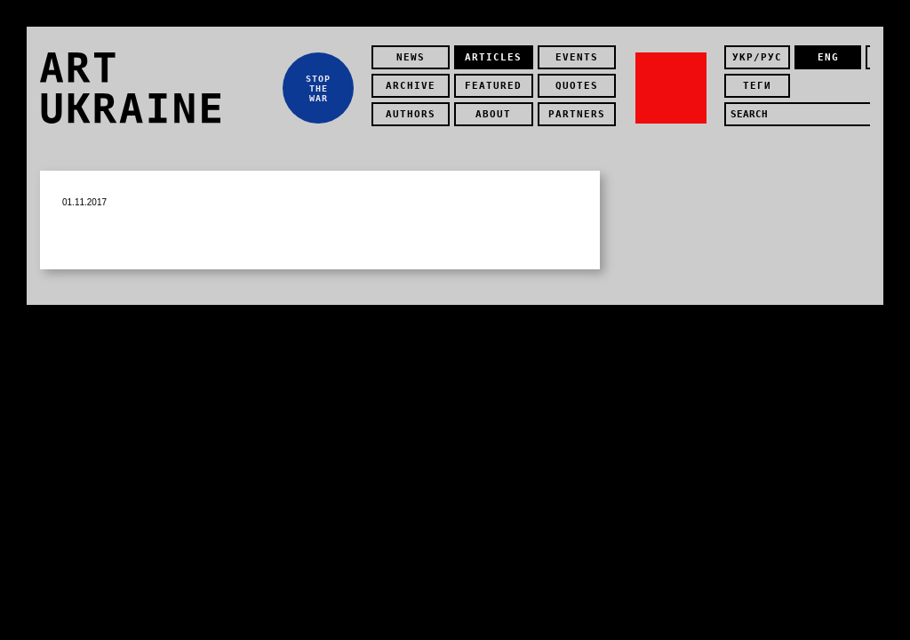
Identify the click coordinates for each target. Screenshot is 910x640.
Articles (493, 57)
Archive (410, 86)
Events (576, 57)
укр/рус (757, 57)
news (410, 57)
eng (828, 57)
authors (410, 114)
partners (576, 114)
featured (493, 86)
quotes (576, 86)
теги (757, 86)
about (493, 114)
